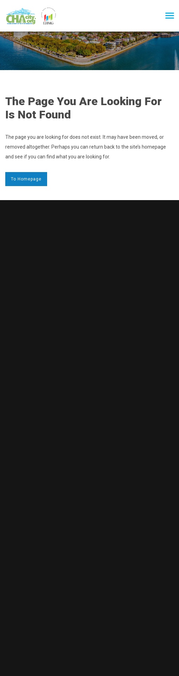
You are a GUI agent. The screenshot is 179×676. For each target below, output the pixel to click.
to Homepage (26, 179)
